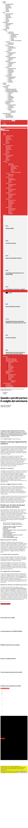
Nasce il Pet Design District (14, 240)
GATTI (4, 12)
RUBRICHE (5, 86)
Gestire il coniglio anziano (8, 612)
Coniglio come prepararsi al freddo (11, 639)
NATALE (10, 109)
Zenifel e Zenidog (11, 286)
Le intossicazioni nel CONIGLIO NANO (11, 585)
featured (7, 267)
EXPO (7, 87)
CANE (9, 94)
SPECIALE (13, 112)
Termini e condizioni (8, 749)
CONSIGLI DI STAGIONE (16, 40)
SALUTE (7, 10)
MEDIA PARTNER (9, 117)
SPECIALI (8, 103)
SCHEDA (7, 11)
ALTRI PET (8, 41)
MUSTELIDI (10, 44)
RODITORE (10, 96)
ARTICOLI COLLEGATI (5, 557)
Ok (18, 759)
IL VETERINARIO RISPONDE (12, 91)
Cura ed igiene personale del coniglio (11, 625)
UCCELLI (7, 67)
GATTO (9, 95)
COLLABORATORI (9, 115)
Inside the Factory (11, 234)
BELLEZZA (8, 5)
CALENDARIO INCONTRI (11, 89)
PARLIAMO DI (9, 75)
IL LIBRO (7, 85)
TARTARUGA (10, 46)
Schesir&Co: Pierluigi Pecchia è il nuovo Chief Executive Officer (15, 301)
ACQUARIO (5, 22)
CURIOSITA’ (8, 6)
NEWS (4, 84)
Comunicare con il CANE (8, 571)
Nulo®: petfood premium (13, 263)
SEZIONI (5, 29)
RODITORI (8, 61)
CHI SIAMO (8, 114)
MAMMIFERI (11, 43)
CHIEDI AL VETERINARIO (11, 90)
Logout (4, 124)
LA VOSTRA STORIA (10, 101)
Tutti (7, 258)
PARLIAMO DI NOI (7, 113)
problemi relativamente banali (19, 542)
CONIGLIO (8, 56)
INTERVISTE (8, 102)
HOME (4, 1)
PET (6, 30)
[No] (26, 759)
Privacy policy (23, 759)
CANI (4, 2)
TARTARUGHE (11, 97)
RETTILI (7, 45)
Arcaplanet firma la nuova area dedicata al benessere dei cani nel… (16, 270)
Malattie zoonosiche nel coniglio (10, 598)
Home (2, 337)
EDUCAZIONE (9, 7)
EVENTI (4, 83)
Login (4, 123)
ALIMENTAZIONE (9, 4)
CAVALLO (8, 51)
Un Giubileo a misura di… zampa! (15, 254)
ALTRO (7, 9)
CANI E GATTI (11, 33)
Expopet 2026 (10, 219)
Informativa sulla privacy (9, 748)
